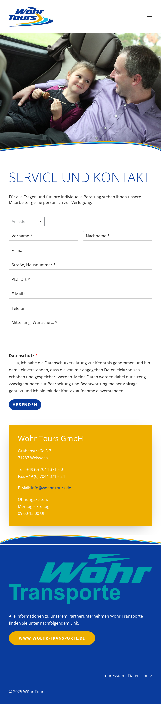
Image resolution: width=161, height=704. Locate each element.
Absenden (25, 404)
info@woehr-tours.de (51, 488)
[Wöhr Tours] (31, 17)
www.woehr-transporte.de (52, 638)
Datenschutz (23, 355)
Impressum (113, 675)
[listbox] (27, 221)
